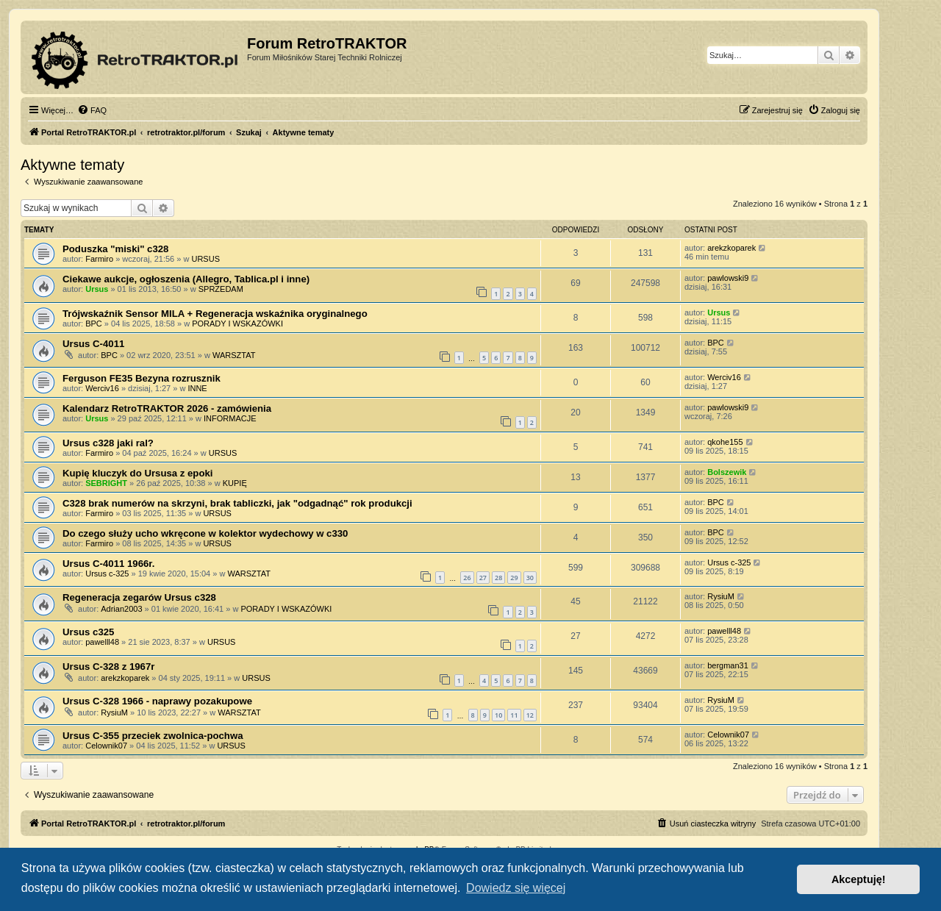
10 (498, 715)
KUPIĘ (235, 483)
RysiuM (720, 596)
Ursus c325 (88, 631)
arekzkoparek (731, 247)
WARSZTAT (233, 355)
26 (466, 577)
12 (530, 715)
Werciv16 (102, 388)
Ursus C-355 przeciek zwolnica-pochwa (152, 735)
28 (498, 577)
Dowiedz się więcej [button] (515, 888)
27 (483, 577)
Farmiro (99, 258)
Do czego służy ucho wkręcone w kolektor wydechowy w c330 (205, 533)
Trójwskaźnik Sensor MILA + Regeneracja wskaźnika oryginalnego (215, 313)
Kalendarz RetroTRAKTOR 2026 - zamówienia (166, 408)
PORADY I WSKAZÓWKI (237, 323)
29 (514, 577)
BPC (93, 323)
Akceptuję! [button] (858, 879)
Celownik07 (106, 745)
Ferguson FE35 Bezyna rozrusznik (141, 378)
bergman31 (727, 665)
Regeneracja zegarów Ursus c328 (139, 597)
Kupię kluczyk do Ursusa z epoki (137, 473)
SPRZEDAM (220, 289)
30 (530, 577)
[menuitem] (92, 110)
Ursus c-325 (107, 573)
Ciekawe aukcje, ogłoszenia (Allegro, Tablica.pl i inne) (186, 279)
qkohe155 (725, 441)
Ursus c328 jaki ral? (108, 443)
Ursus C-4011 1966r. (108, 563)
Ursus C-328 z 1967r (108, 666)
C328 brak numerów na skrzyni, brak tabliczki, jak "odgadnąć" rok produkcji (237, 503)
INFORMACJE (230, 418)
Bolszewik (726, 472)
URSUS (205, 258)
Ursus (96, 289)
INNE (197, 388)
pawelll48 (102, 641)
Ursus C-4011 (93, 343)
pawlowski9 (727, 278)
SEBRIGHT (106, 483)
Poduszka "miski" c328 (115, 248)
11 (514, 715)
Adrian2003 (121, 608)
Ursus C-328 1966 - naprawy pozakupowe (157, 701)
